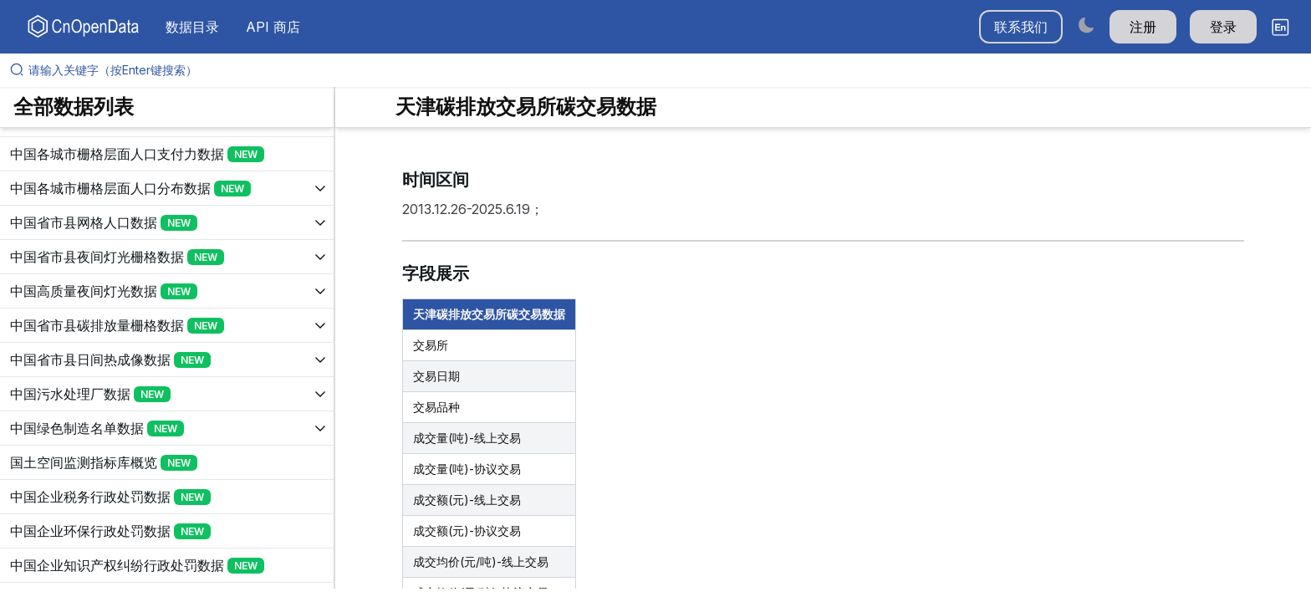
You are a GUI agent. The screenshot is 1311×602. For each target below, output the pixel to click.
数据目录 (192, 26)
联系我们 (1021, 26)
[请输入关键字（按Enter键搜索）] (662, 70)
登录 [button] (1223, 26)
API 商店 (273, 26)
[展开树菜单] (167, 154)
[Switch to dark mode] (1086, 24)
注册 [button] (1143, 26)
